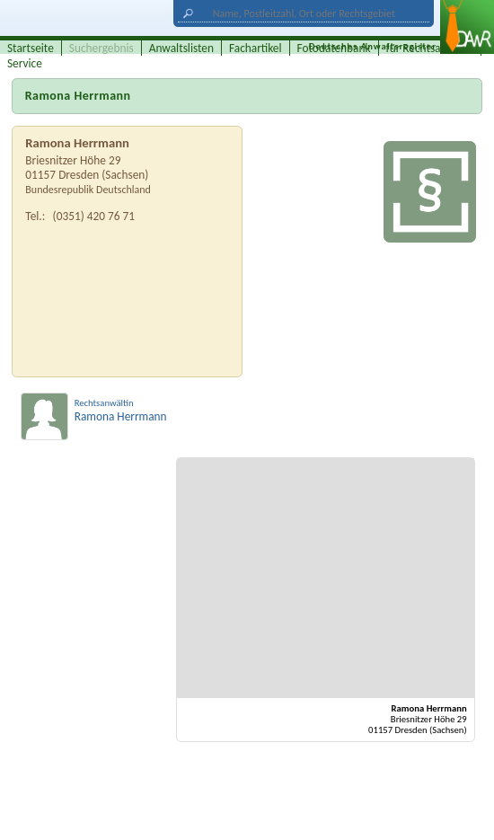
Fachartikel (255, 48)
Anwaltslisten (181, 48)
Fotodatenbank (334, 48)
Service (24, 63)
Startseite (30, 48)
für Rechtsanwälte (430, 48)
